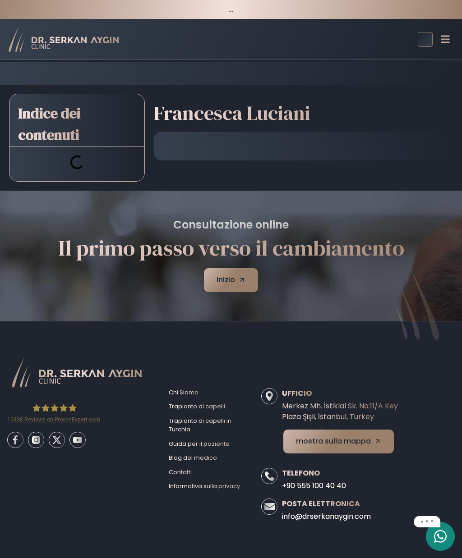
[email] (440, 536)
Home (166, 73)
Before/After (207, 73)
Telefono (301, 473)
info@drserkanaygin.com (326, 516)
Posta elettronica (321, 504)
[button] (445, 39)
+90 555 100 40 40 (314, 485)
